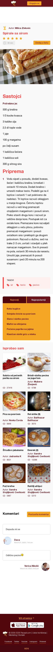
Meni (26, 649)
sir (12, 285)
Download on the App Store (18, 625)
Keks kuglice (13, 308)
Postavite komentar (38, 514)
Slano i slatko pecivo (18, 319)
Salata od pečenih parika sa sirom (14, 371)
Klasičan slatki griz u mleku (21, 334)
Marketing (13, 635)
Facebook (8, 641)
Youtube (24, 641)
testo (23, 285)
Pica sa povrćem (14, 408)
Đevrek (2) (39, 444)
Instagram (33, 641)
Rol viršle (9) (39, 408)
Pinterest (43, 641)
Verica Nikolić (31, 566)
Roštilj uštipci (39, 480)
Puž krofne (14, 480)
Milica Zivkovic (23, 28)
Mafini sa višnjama (16, 324)
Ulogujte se (34, 3)
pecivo (36, 285)
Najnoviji (14, 299)
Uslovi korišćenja (39, 633)
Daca (17, 539)
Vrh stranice (25, 618)
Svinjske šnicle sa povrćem (21, 313)
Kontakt (22, 635)
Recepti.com (5, 634)
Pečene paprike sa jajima (20, 329)
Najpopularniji (39, 299)
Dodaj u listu (41, 42)
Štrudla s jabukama (14, 444)
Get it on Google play (36, 625)
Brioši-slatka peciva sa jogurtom (39, 371)
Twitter (16, 641)
